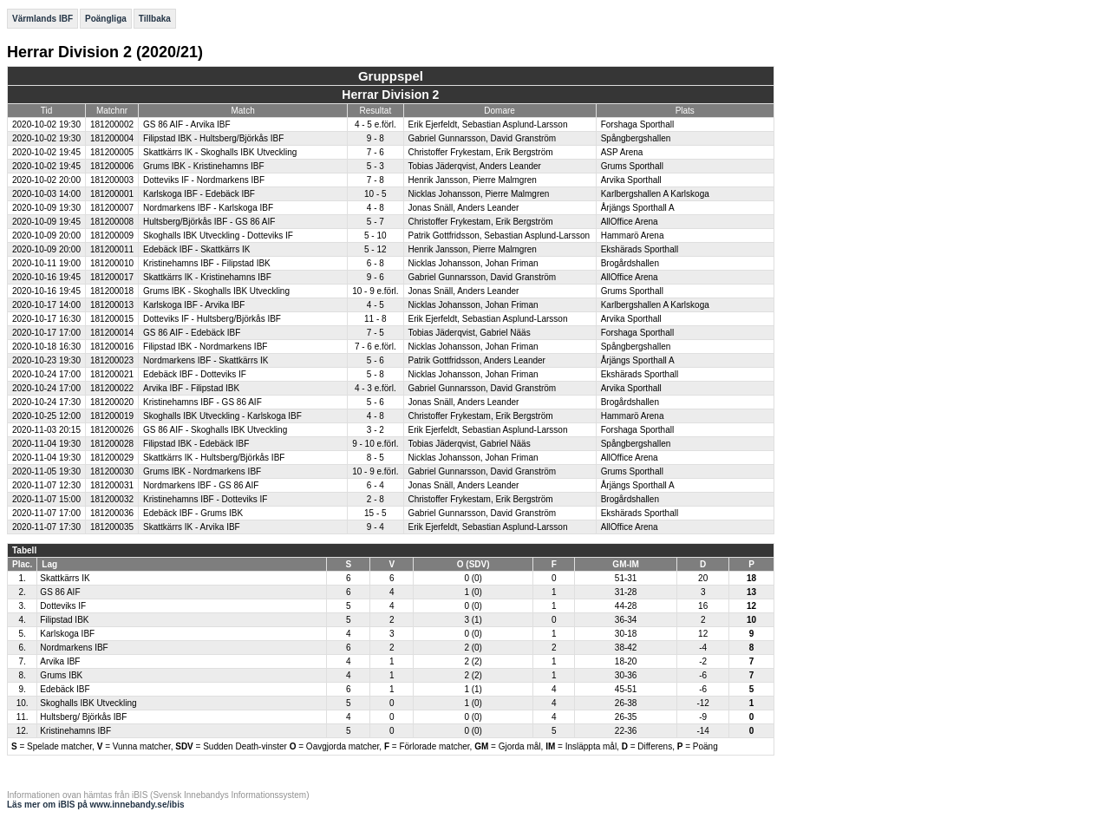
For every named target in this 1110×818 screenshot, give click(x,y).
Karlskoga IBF (67, 633)
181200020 (112, 402)
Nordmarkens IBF (74, 647)
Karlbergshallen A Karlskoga (655, 194)
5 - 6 (375, 360)
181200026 (112, 430)
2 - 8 (375, 499)
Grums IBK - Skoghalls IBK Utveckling (216, 291)
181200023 (112, 360)
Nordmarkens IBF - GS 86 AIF (200, 485)
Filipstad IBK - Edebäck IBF (196, 443)
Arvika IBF (60, 661)
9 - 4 (375, 527)
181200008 (112, 221)
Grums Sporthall (632, 166)
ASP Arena (622, 152)
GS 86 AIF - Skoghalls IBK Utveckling (215, 430)
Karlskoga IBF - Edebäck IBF (199, 194)
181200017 (112, 277)
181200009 (112, 235)
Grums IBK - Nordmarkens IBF (202, 471)
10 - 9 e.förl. (375, 291)
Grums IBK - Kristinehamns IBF (203, 166)
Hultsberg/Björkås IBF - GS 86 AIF (209, 221)
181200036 (112, 513)
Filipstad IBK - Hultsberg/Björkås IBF (213, 138)
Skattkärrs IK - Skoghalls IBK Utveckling (220, 152)
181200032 (112, 499)
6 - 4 (375, 485)
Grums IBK (61, 675)
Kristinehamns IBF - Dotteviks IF (205, 499)
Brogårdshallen (630, 263)
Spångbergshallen (636, 138)
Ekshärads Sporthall (640, 249)
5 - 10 (375, 235)
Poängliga (106, 18)
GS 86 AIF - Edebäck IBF (191, 332)
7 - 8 (375, 180)
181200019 (112, 416)
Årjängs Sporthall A (638, 208)
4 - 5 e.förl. (375, 124)
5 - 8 (375, 374)
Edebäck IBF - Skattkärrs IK (196, 249)
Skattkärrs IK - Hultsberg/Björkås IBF (213, 457)
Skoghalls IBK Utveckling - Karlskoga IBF (222, 416)
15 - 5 (375, 513)
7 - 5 (375, 332)
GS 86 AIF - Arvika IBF (187, 124)
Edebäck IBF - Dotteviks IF (194, 374)
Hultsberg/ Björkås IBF (83, 717)
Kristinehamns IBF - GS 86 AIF (202, 402)
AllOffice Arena (629, 221)
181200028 (112, 443)
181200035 (112, 527)
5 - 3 (375, 166)
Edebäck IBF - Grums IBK (193, 513)
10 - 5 (375, 194)
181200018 (112, 291)
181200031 (112, 485)
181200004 (112, 138)
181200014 (112, 332)
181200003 (112, 180)
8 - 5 (375, 457)
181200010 (112, 263)
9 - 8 (375, 138)
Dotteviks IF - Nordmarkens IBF (203, 180)
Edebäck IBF (64, 689)
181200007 (112, 208)
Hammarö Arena (632, 235)
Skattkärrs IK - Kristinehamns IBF (207, 277)
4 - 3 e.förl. (375, 388)
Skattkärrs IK (64, 578)
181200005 (112, 152)
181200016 (112, 346)
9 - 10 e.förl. (375, 443)
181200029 (112, 457)
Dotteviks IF (63, 606)
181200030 (112, 471)
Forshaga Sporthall (638, 124)
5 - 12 (375, 249)
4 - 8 (375, 208)
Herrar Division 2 (390, 94)
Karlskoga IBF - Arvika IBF (194, 305)
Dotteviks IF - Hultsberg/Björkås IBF (212, 319)
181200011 (112, 249)
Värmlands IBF (42, 18)
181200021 (112, 374)
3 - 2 (375, 430)
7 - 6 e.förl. (375, 346)
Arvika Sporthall (631, 180)
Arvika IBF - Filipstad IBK (191, 388)
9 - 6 (375, 277)
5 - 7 (375, 221)
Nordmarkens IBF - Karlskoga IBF (208, 208)
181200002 (112, 124)
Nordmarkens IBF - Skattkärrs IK (205, 360)
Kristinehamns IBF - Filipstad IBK (207, 263)
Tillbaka (155, 18)
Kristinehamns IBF (75, 731)
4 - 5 (375, 305)
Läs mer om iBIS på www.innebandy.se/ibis (96, 804)
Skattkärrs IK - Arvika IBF (191, 527)
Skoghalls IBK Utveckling (88, 703)
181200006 (112, 166)
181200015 (112, 319)
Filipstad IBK (64, 620)
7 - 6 (375, 152)
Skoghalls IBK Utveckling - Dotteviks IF (218, 235)
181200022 (112, 388)
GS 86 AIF (60, 592)
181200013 (112, 305)
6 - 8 (375, 263)
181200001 (112, 194)
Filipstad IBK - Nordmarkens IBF (205, 346)
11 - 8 (375, 319)
